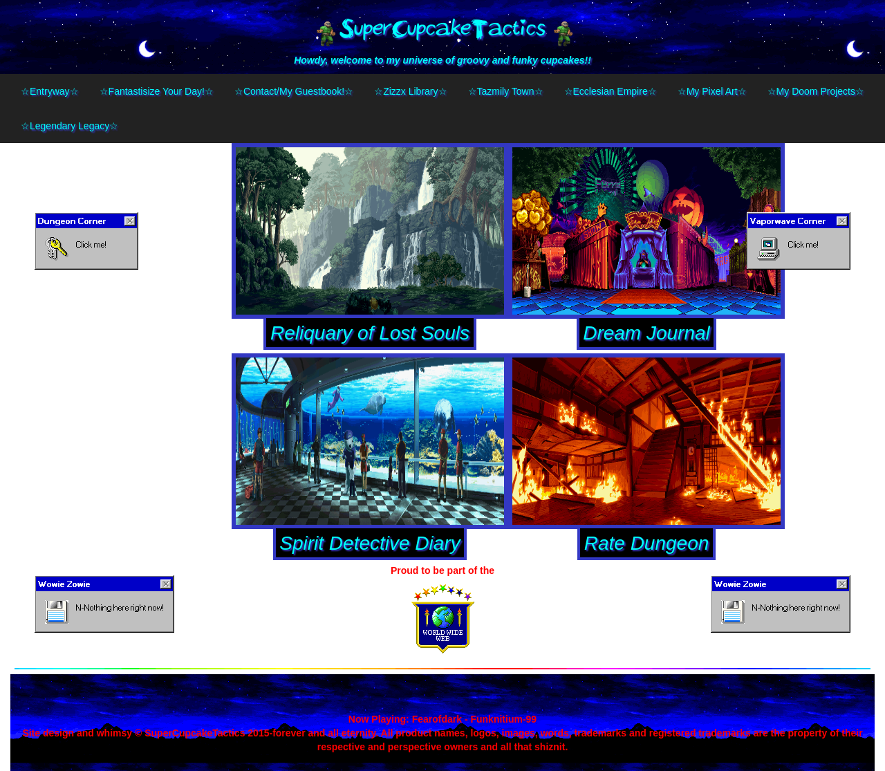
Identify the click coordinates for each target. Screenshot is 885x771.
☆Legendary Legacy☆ (69, 125)
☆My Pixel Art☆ (712, 91)
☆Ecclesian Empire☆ (610, 91)
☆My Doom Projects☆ (815, 91)
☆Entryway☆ (50, 91)
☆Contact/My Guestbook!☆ (293, 91)
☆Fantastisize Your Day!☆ (157, 91)
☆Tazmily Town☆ (505, 91)
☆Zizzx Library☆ (410, 91)
